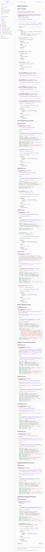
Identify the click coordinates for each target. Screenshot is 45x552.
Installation (2, 8)
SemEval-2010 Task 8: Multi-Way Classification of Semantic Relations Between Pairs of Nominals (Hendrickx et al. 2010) (30, 439)
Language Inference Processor (6, 32)
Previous (20, 543)
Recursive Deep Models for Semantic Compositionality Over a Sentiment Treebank (30, 260)
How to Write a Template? (5, 11)
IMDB (20, 214)
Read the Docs (35, 550)
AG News (20, 127)
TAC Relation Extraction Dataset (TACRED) (26, 349)
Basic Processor (4, 26)
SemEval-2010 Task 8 (22, 435)
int (21, 49)
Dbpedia (20, 172)
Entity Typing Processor (5, 29)
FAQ (1, 14)
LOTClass (29, 129)
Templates (2, 19)
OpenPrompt (7, 1)
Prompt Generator (4, 22)
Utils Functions (3, 36)
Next (40, 543)
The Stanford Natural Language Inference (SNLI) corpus (28, 469)
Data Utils (2, 23)
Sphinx (22, 550)
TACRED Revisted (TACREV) (23, 380)
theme (27, 550)
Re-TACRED (21, 408)
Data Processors (4, 25)
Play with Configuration (4, 38)
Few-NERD (20, 311)
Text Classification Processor (6, 28)
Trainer (2, 35)
